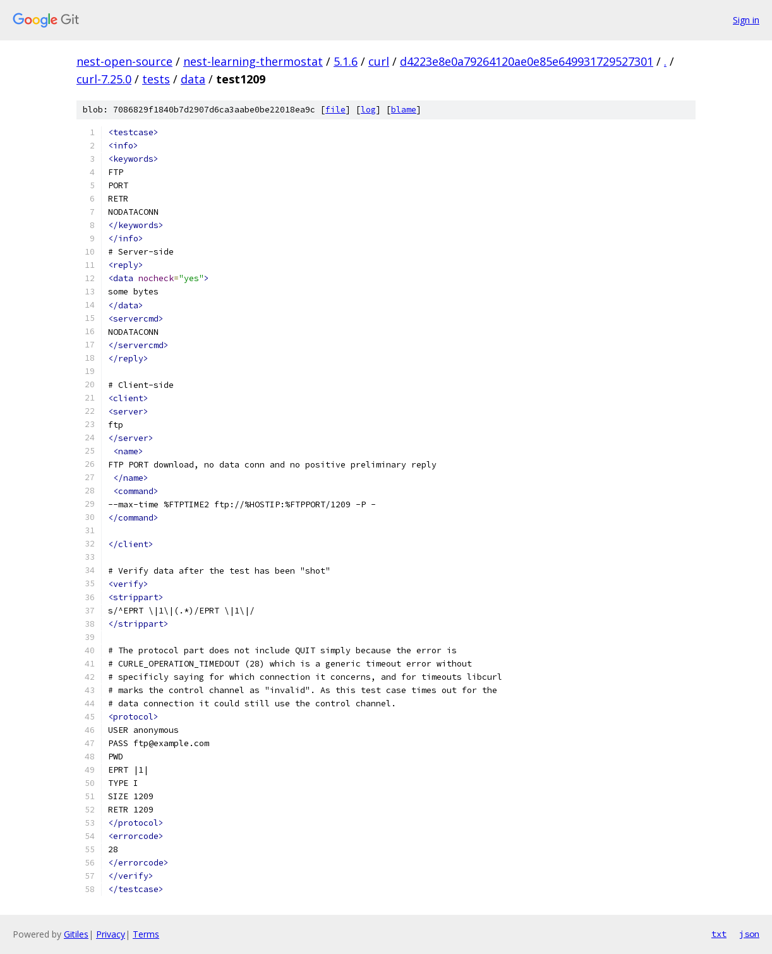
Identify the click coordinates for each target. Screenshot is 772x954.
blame (403, 109)
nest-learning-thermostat (253, 61)
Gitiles (76, 934)
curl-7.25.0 (103, 79)
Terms (146, 934)
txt (719, 933)
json (749, 933)
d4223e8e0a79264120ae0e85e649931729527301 (526, 61)
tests (156, 79)
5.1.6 (346, 61)
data (193, 79)
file (335, 109)
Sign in (746, 20)
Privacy (110, 934)
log (368, 109)
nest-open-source (124, 61)
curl (378, 61)
